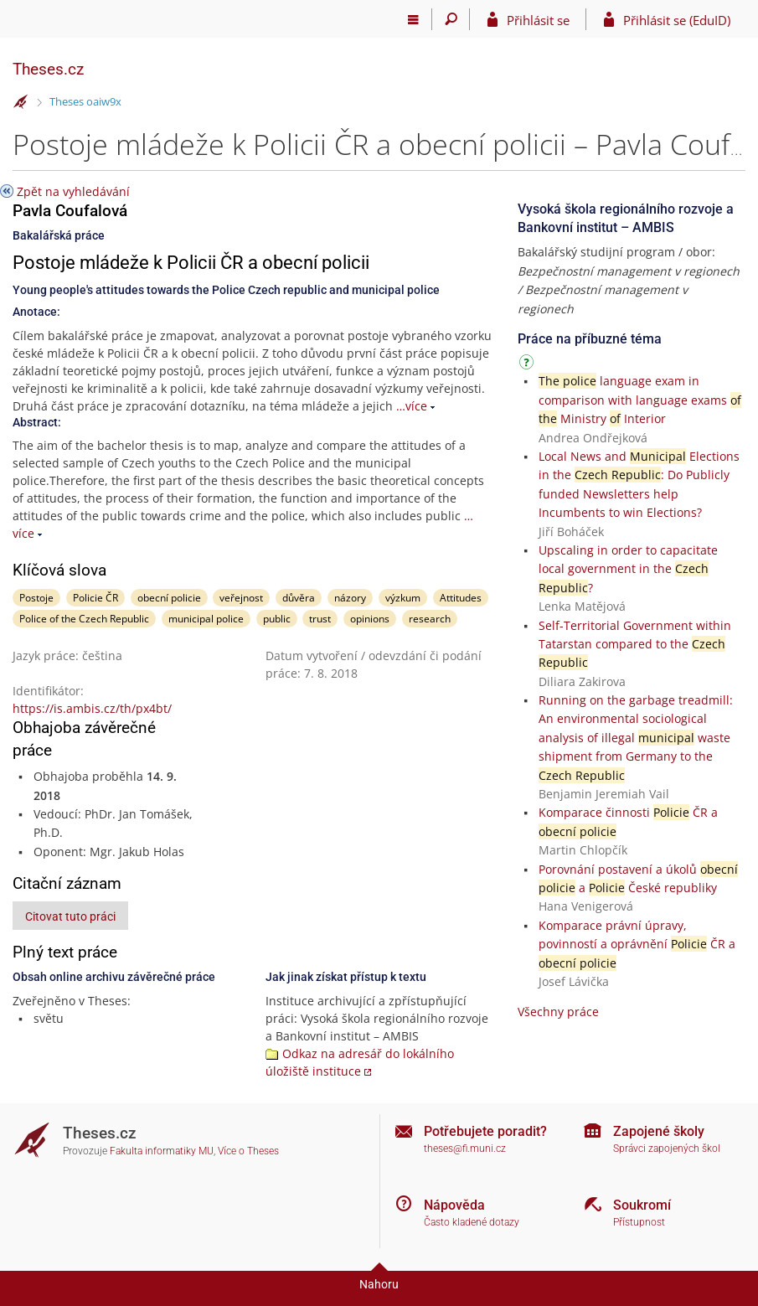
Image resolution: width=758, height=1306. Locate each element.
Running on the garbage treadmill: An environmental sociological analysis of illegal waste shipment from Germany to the (636, 737)
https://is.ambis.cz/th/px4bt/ (92, 708)
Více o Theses (248, 1151)
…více (411, 406)
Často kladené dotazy (471, 1222)
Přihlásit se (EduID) (676, 20)
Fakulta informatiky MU (162, 1151)
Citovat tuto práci (70, 916)
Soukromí (642, 1205)
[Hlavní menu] (413, 19)
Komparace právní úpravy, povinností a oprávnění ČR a (637, 944)
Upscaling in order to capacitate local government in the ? (628, 569)
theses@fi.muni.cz (465, 1148)
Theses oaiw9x (85, 101)
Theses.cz (48, 69)
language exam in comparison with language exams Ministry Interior (640, 399)
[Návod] (528, 365)
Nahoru (379, 1284)
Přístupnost (639, 1222)
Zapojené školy (658, 1131)
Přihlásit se (538, 20)
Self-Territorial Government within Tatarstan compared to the (635, 644)
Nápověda (454, 1205)
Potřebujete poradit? (485, 1131)
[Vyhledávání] (451, 19)
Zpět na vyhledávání (73, 191)
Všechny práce (558, 1012)
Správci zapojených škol (666, 1148)
